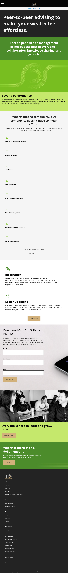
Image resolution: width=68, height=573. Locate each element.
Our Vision (8, 491)
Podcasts (7, 518)
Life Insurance (9, 536)
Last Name (6, 359)
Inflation (7, 533)
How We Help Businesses (34, 254)
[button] (8, 482)
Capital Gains (8, 545)
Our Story (8, 485)
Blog (6, 515)
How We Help (9, 503)
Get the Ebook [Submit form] (10, 379)
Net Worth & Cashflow (11, 539)
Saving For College (10, 551)
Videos (7, 521)
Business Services (10, 506)
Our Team (8, 488)
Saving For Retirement (11, 530)
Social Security (9, 542)
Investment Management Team (14, 494)
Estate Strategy (9, 548)
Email (5, 369)
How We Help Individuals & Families (34, 249)
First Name (6, 349)
